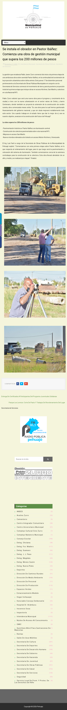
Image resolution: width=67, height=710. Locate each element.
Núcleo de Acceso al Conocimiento (32, 620)
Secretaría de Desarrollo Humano (31, 649)
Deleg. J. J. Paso (24, 554)
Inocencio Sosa (23, 609)
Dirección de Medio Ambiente (30, 578)
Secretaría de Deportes (27, 646)
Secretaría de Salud (26, 669)
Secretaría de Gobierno (27, 653)
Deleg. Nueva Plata (25, 566)
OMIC (19, 624)
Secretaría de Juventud (27, 661)
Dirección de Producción (27, 585)
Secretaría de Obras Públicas (45, 64)
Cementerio (22, 519)
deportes (21, 570)
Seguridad (21, 677)
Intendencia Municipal (27, 64)
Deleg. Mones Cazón (26, 562)
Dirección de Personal (26, 581)
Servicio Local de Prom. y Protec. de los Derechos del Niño (32, 681)
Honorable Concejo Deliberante (30, 601)
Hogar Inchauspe (24, 597)
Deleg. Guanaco (24, 550)
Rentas (20, 634)
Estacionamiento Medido (28, 593)
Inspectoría (22, 613)
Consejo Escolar (24, 539)
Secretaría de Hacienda (27, 657)
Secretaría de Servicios (27, 673)
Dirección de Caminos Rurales (30, 574)
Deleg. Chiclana (24, 543)
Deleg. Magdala (23, 558)
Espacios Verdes (24, 589)
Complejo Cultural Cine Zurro (29, 531)
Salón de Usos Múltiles (27, 638)
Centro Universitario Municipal (30, 527)
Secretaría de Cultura (26, 642)
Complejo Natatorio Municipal (30, 535)
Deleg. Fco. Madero (25, 546)
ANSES (20, 511)
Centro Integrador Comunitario (30, 523)
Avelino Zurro (23, 515)
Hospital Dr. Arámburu (26, 605)
